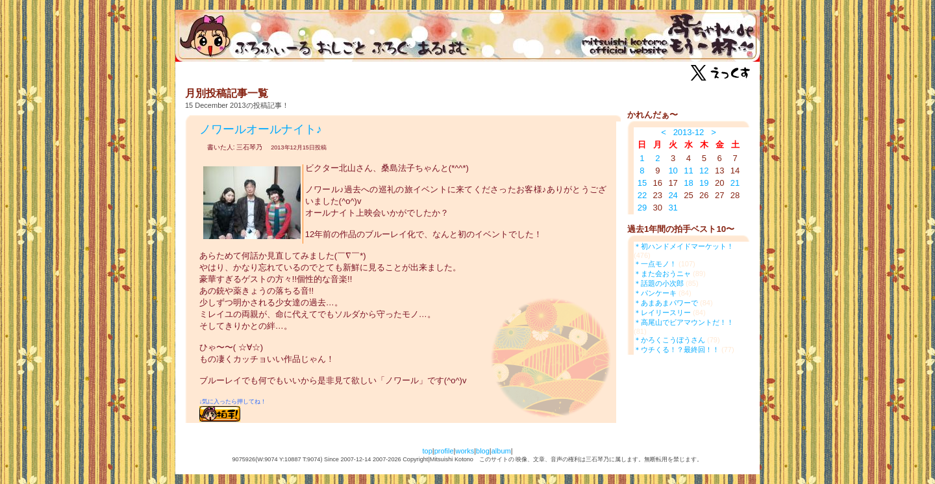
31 (672, 207)
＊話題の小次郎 (659, 283)
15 (642, 183)
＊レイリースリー (662, 312)
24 (672, 195)
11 (688, 170)
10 (672, 170)
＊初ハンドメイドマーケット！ (684, 246)
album (501, 451)
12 (703, 170)
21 (735, 183)
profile (444, 451)
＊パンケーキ (655, 293)
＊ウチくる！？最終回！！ (676, 349)
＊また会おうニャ (662, 273)
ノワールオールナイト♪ (260, 129)
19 (703, 183)
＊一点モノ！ (655, 264)
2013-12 (688, 132)
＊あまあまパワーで (666, 303)
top (427, 451)
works (464, 451)
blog (483, 451)
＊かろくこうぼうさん (669, 340)
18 (688, 183)
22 (642, 195)
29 (642, 207)
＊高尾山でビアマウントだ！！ (684, 322)
